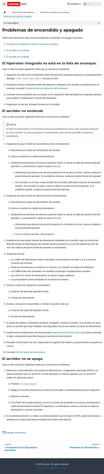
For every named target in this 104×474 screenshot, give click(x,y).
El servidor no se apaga (17, 57)
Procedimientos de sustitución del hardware (46, 88)
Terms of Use (59, 468)
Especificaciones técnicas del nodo (68, 332)
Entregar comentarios (14, 432)
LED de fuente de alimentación (30, 352)
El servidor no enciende (17, 50)
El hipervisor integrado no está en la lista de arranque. (32, 44)
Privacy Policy (45, 468)
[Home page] (4, 12)
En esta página (11, 23)
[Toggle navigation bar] (4, 4)
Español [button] (72, 4)
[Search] (92, 4)
